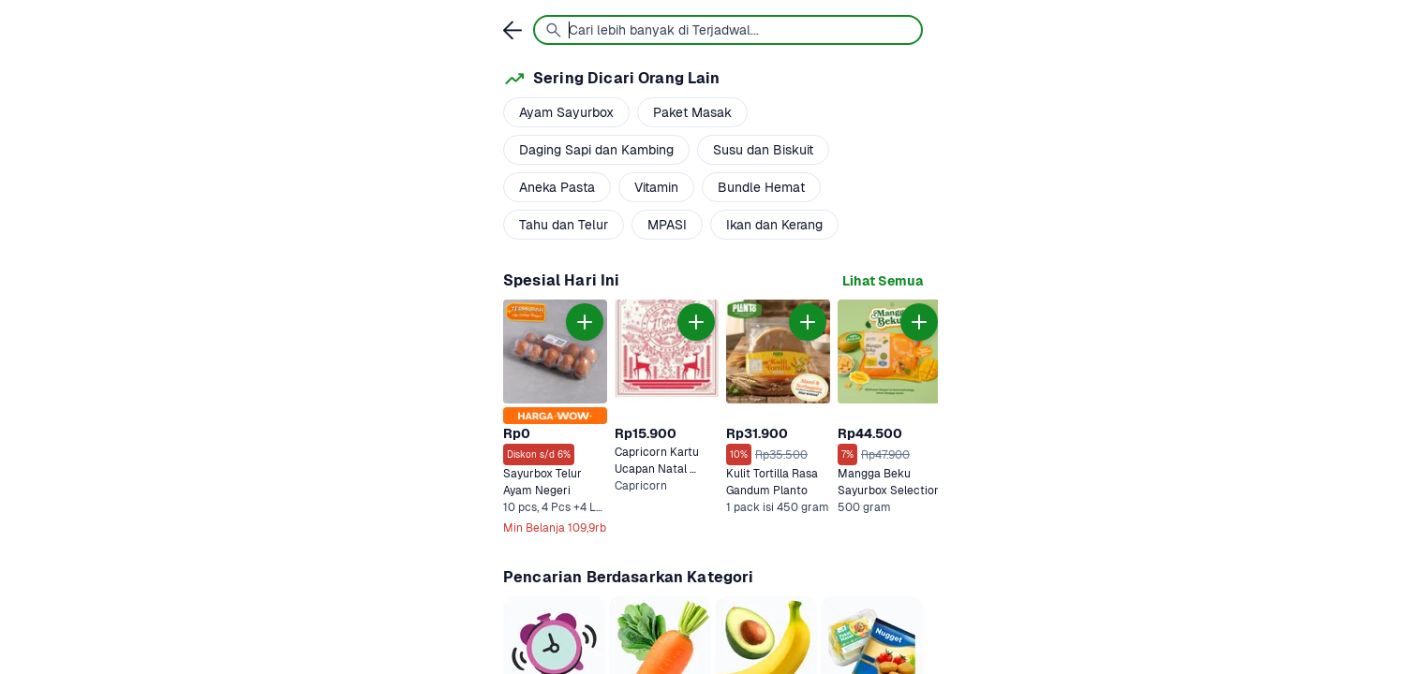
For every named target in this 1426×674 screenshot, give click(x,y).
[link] (882, 281)
